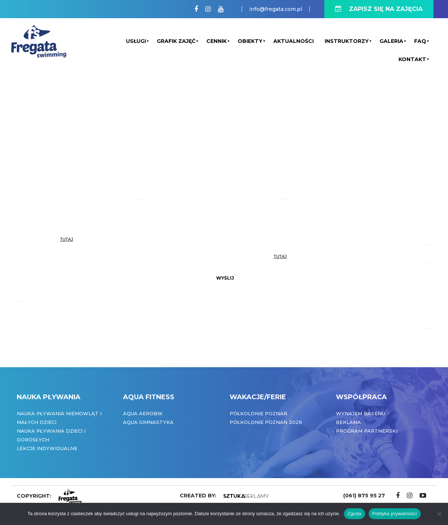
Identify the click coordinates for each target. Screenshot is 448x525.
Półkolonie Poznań (259, 413)
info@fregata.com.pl (275, 9)
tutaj (66, 239)
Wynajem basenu (360, 413)
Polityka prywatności (394, 513)
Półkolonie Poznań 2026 (266, 422)
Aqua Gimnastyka (148, 422)
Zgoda (354, 513)
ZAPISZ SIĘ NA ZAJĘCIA (379, 8)
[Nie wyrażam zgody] (439, 513)
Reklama (348, 422)
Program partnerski (366, 431)
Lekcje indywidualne (47, 448)
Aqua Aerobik (143, 413)
